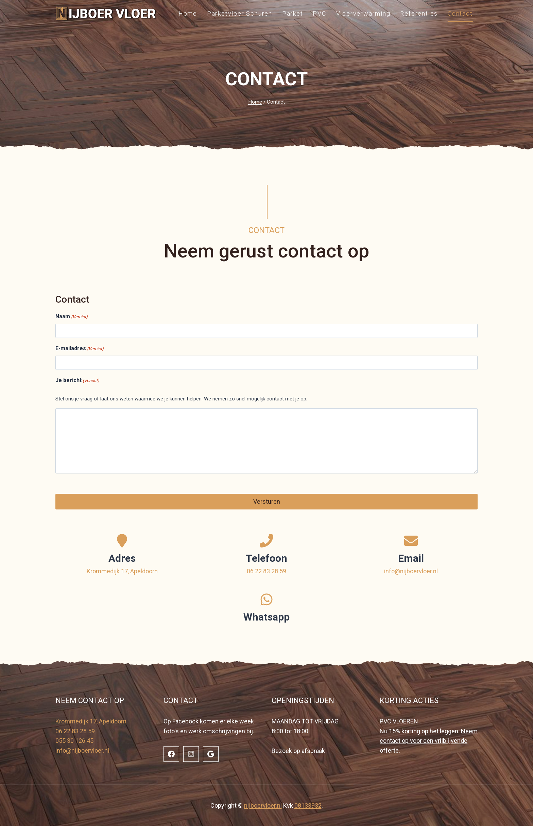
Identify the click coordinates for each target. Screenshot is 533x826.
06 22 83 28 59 (266, 570)
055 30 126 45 (74, 739)
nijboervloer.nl (263, 804)
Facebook (185, 720)
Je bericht (77, 380)
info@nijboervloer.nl (411, 570)
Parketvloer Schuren (239, 13)
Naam (71, 317)
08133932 (308, 804)
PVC (319, 13)
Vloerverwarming (363, 13)
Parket (292, 13)
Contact (460, 13)
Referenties (419, 13)
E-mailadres (79, 349)
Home (187, 13)
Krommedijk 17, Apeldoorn (122, 570)
